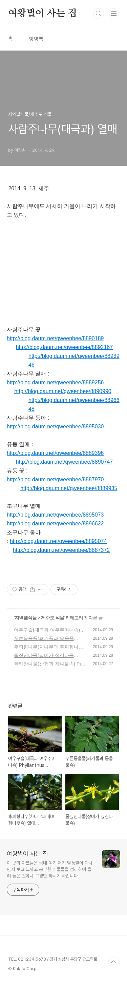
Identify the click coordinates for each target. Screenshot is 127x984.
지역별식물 (26, 617)
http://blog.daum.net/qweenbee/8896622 (55, 523)
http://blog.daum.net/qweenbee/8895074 (58, 541)
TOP (113, 962)
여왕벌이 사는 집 (42, 13)
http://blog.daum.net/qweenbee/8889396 (55, 453)
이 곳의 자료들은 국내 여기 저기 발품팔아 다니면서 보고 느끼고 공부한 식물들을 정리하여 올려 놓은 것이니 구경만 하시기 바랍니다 (49, 869)
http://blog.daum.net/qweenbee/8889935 (68, 488)
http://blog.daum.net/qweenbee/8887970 (55, 479)
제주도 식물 (52, 617)
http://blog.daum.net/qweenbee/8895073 (55, 515)
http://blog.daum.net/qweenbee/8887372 (61, 550)
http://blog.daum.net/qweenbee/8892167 (64, 347)
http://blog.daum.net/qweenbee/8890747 (64, 462)
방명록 (36, 39)
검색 (98, 13)
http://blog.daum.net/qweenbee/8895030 (55, 426)
